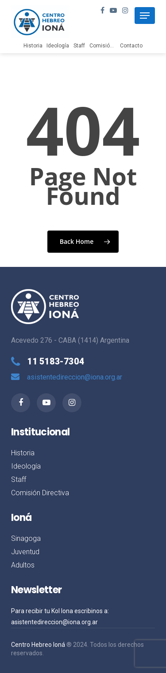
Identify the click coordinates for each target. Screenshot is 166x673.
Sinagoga (26, 538)
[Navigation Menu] (145, 15)
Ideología (57, 46)
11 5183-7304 (55, 361)
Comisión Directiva (112, 46)
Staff (79, 46)
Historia (32, 46)
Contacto (131, 46)
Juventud (25, 552)
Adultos (23, 565)
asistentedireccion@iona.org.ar (74, 377)
